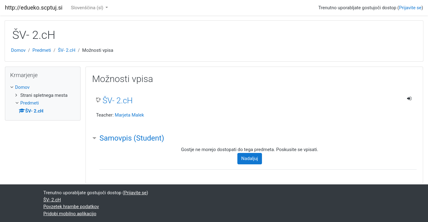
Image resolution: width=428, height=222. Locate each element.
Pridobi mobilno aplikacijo (69, 213)
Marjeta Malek (129, 115)
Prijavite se (410, 7)
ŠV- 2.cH (66, 50)
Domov (18, 50)
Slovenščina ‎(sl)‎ (87, 7)
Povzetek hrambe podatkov (71, 206)
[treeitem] (42, 87)
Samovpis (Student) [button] (131, 138)
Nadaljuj (249, 158)
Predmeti (41, 50)
